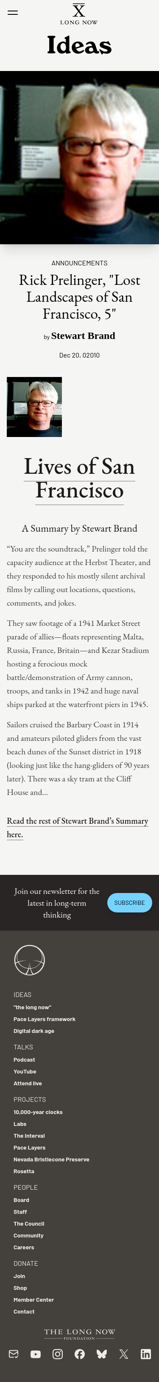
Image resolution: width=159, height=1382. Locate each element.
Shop (20, 1287)
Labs (20, 1123)
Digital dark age (34, 1030)
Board (21, 1199)
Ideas (22, 994)
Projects (30, 1099)
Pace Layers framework (44, 1018)
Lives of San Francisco (79, 477)
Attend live (28, 1083)
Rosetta (24, 1170)
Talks (23, 1047)
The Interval (29, 1135)
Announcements (79, 263)
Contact (24, 1311)
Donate (26, 1263)
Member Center (34, 1299)
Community (29, 1235)
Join (19, 1275)
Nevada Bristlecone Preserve (51, 1159)
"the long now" (32, 1007)
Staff (20, 1211)
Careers (24, 1247)
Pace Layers (29, 1147)
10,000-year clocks (38, 1111)
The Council (29, 1223)
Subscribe (129, 902)
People (26, 1187)
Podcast (24, 1059)
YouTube (25, 1071)
